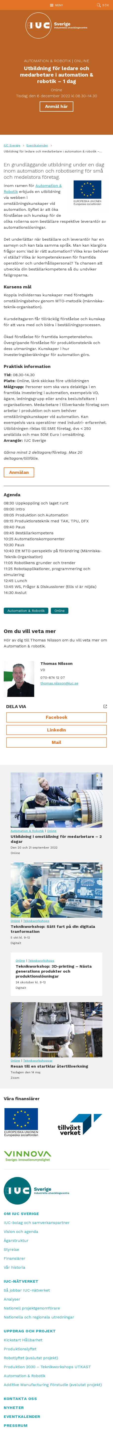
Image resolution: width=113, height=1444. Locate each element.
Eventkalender (37, 145)
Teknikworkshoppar (38, 1060)
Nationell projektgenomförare (32, 1308)
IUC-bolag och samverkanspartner (37, 1222)
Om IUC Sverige (21, 1213)
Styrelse (11, 1249)
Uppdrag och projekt (30, 1331)
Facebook (56, 717)
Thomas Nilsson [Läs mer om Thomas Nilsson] (56, 663)
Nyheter (14, 1407)
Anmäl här (56, 106)
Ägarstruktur (16, 1240)
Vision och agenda (21, 1231)
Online (81, 60)
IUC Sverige (12, 145)
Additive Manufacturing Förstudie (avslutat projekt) (53, 1384)
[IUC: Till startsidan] (56, 25)
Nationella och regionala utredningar (39, 1317)
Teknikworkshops (36, 921)
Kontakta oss (20, 1398)
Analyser (12, 1299)
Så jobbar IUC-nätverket (27, 1290)
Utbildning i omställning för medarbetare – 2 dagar (56, 800)
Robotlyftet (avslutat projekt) (31, 1357)
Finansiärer (14, 1258)
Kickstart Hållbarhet (23, 1340)
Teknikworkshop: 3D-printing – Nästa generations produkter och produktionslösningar (56, 977)
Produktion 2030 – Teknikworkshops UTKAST (47, 1366)
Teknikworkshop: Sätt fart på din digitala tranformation (56, 890)
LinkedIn (56, 729)
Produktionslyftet (20, 1349)
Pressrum (16, 1425)
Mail (56, 742)
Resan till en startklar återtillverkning (56, 1029)
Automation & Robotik (47, 60)
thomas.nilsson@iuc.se (59, 683)
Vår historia (14, 1267)
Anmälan (19, 472)
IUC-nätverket (21, 1281)
